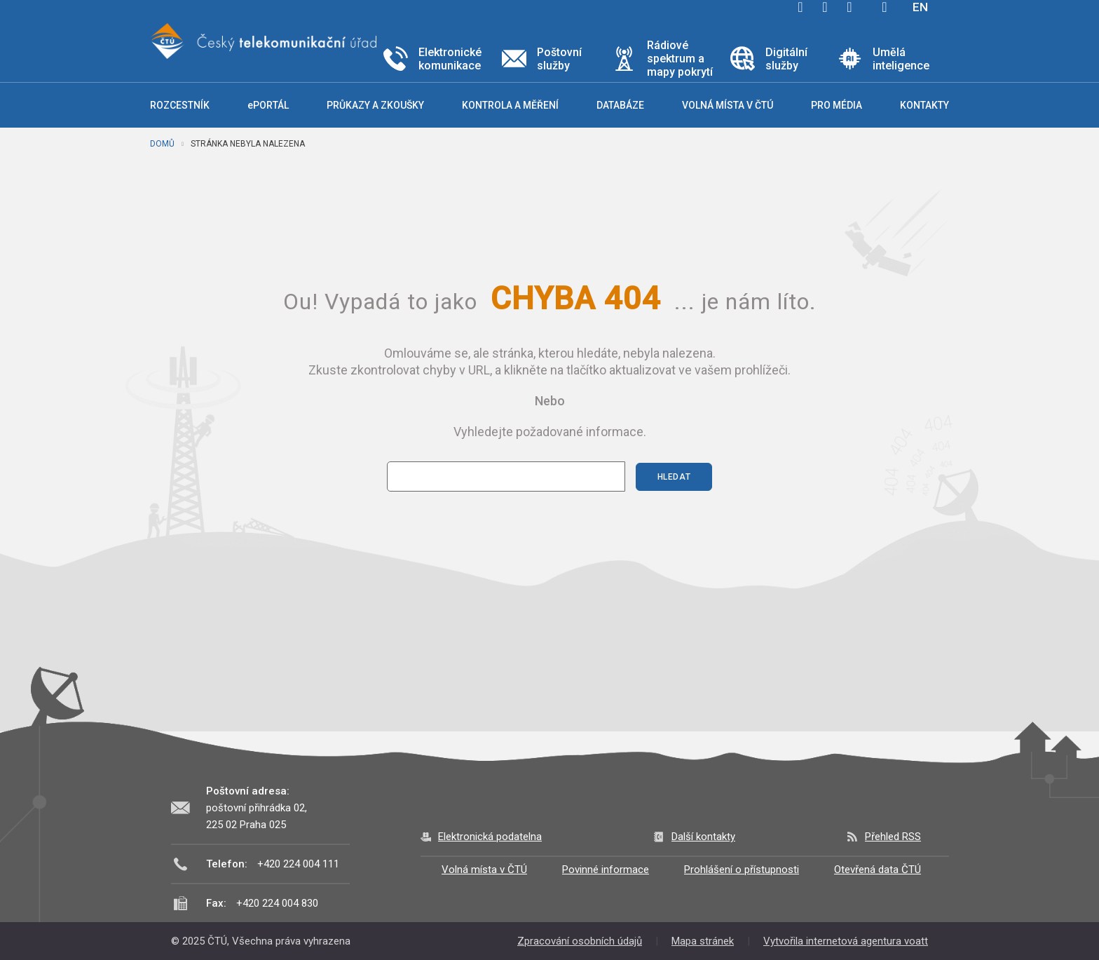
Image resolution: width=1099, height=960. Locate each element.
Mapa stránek (702, 941)
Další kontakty (703, 836)
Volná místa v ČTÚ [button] (727, 105)
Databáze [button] (620, 105)
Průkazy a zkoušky (375, 105)
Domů (162, 144)
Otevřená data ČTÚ (877, 869)
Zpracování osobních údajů (579, 941)
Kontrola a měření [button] (510, 105)
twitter (825, 7)
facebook (800, 7)
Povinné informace (605, 869)
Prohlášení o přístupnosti (741, 869)
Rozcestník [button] (180, 105)
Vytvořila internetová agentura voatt (845, 941)
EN (920, 7)
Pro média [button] (836, 105)
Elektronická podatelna (490, 836)
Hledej (885, 7)
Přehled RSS (893, 836)
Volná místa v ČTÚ (484, 869)
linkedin (849, 7)
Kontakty (924, 105)
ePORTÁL (268, 105)
